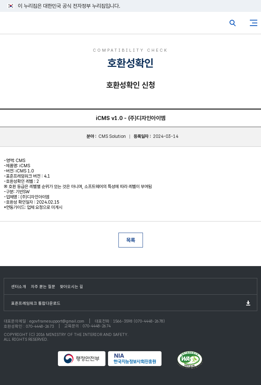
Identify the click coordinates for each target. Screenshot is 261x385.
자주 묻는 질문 (43, 286)
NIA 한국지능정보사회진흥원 (141, 358)
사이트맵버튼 (253, 23)
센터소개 (18, 286)
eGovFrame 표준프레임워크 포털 (19, 24)
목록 (130, 240)
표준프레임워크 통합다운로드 (36, 303)
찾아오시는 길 (71, 286)
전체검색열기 (232, 23)
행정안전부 (82, 358)
